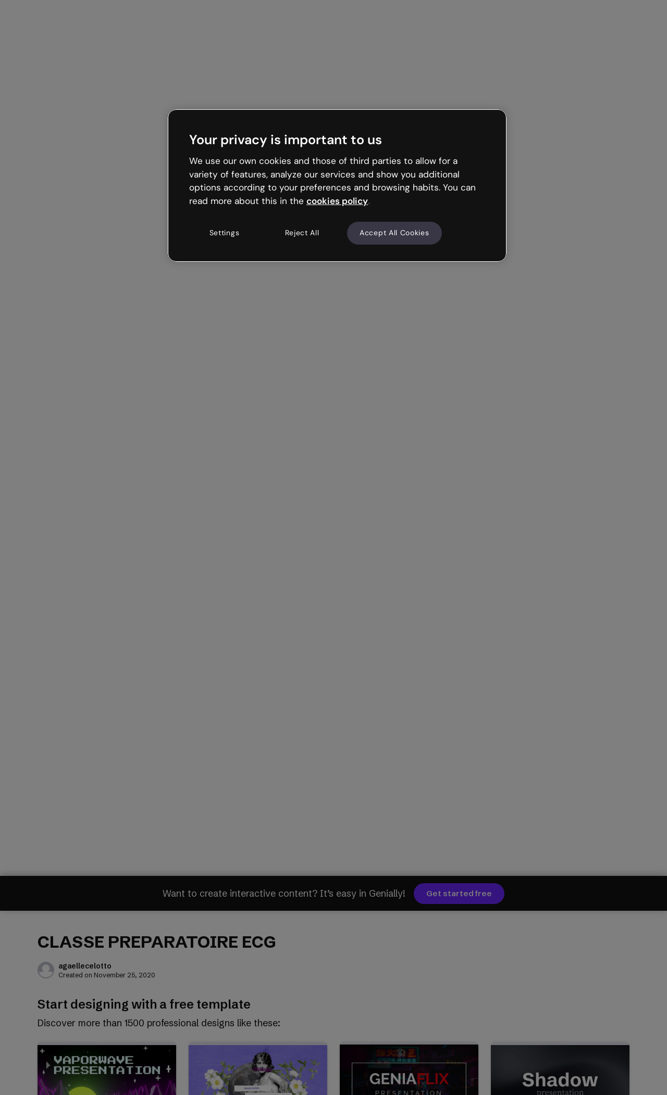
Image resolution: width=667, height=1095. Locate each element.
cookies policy (337, 201)
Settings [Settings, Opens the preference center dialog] (224, 232)
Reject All (302, 232)
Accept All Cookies (394, 232)
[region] (337, 185)
